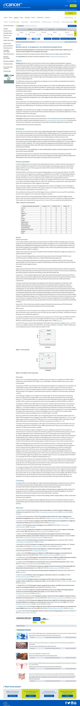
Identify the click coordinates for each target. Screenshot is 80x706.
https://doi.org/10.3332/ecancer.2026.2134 (52, 657)
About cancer (49, 695)
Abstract (66, 42)
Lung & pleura (24, 22)
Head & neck (56, 22)
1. (16, 510)
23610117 (38, 593)
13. (17, 566)
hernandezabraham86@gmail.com (58, 56)
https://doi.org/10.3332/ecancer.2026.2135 (52, 648)
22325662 (32, 527)
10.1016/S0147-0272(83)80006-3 (25, 542)
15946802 (72, 518)
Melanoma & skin (46, 22)
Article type (43, 32)
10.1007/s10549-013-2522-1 (56, 608)
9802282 (63, 559)
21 (48, 461)
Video (21, 17)
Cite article (47, 38)
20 (46, 461)
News (10, 17)
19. (17, 596)
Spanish (75, 1)
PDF (75, 42)
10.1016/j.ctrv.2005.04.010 (57, 518)
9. (16, 548)
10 (21, 399)
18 (17, 454)
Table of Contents (21, 38)
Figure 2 (69, 323)
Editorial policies (7, 48)
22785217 (57, 531)
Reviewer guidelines (8, 61)
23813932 (52, 522)
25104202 (48, 563)
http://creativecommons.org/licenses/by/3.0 (56, 120)
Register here (12, 695)
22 (49, 464)
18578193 (22, 572)
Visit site (31, 695)
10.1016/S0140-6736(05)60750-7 (47, 559)
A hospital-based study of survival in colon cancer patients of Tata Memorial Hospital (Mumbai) (53, 674)
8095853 (53, 587)
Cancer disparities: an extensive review (41, 653)
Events (33, 17)
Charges (5, 28)
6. (16, 533)
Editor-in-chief (7, 35)
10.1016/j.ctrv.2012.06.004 (42, 531)
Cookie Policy (6, 705)
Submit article (7, 43)
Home (5, 17)
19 (49, 456)
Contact (5, 702)
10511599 (63, 555)
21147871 (65, 512)
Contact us (6, 37)
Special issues (51, 29)
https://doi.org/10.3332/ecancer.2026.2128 (52, 668)
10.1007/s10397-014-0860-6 (28, 612)
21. (17, 606)
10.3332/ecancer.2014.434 (40, 550)
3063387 (59, 546)
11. (17, 557)
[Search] (75, 17)
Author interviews (62, 29)
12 (59, 411)
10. (17, 553)
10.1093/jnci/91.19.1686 (49, 555)
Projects (5, 703)
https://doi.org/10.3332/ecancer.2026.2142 (52, 637)
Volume (54, 32)
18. (17, 589)
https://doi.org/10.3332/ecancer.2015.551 (25, 42)
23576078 (70, 608)
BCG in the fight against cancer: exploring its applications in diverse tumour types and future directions (54, 633)
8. (16, 544)
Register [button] (73, 5)
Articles (30, 29)
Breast (6, 22)
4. (16, 525)
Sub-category (32, 32)
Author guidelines (8, 45)
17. (17, 585)
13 (66, 417)
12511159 (37, 576)
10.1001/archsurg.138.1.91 (23, 576)
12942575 (67, 568)
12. (17, 561)
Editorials (41, 29)
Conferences (40, 17)
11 (23, 399)
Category (21, 32)
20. (17, 600)
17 (63, 421)
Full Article (71, 42)
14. (17, 570)
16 (61, 421)
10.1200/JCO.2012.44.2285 (68, 581)
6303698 (41, 542)
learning (27, 17)
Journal (16, 17)
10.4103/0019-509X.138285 (33, 563)
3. (16, 520)
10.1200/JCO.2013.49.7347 (58, 597)
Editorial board (7, 31)
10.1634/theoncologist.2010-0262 (49, 512)
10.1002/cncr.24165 (37, 546)
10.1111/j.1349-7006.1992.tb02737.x (33, 537)
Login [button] (66, 5)
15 (68, 417)
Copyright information (6, 50)
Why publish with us (8, 54)
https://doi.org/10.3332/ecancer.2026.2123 (52, 680)
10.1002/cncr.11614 (54, 568)
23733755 (73, 597)
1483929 (50, 537)
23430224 (39, 604)
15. (17, 574)
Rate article (56, 38)
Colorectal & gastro (35, 22)
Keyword (67, 32)
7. (16, 540)
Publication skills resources (8, 67)
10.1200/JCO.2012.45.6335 (23, 593)
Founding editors (7, 33)
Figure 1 (59, 320)
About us (47, 17)
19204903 (49, 546)
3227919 (18, 514)
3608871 (49, 604)
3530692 (23, 583)
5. (16, 529)
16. (17, 579)
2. (16, 516)
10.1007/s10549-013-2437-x (24, 604)
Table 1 (45, 189)
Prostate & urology (14, 22)
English (69, 1)
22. (17, 610)
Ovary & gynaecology (67, 22)
